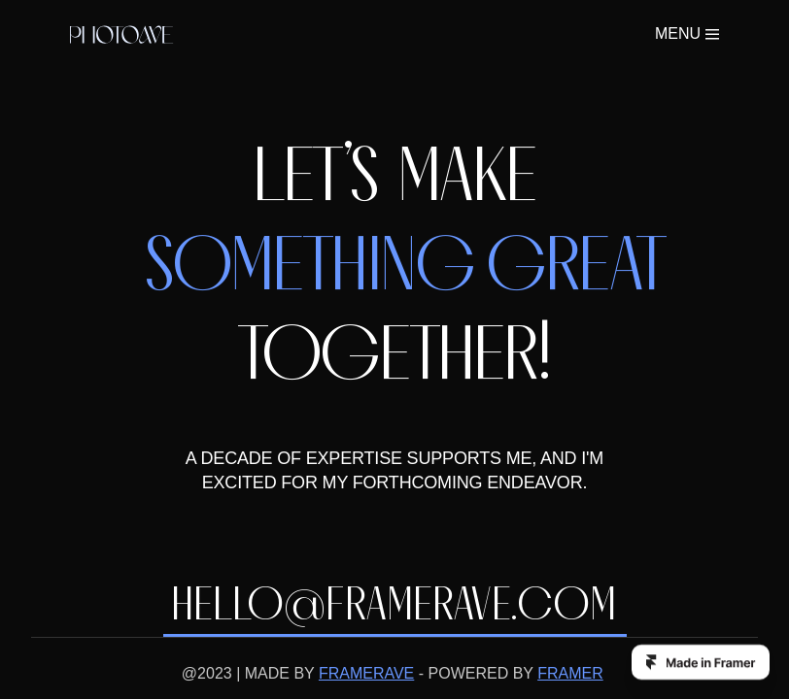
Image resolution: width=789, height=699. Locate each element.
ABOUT (516, 37)
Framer (371, 675)
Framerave (192, 675)
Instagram (539, 675)
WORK (449, 37)
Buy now (595, 37)
